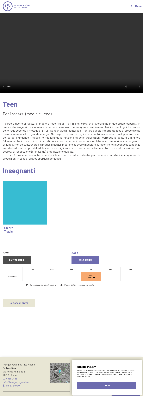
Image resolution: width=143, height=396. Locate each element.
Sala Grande (85, 260)
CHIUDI (107, 385)
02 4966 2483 (10, 378)
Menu (138, 6)
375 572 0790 (11, 385)
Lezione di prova (19, 302)
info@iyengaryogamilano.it (17, 382)
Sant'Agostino (16, 260)
